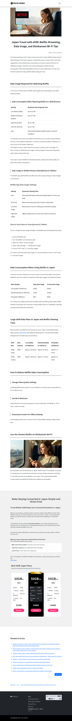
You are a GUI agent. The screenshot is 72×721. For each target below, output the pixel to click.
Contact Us (15, 696)
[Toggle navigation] (60, 3)
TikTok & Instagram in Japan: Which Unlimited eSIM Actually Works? (31, 662)
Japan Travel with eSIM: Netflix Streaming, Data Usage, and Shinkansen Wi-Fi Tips (38, 684)
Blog (18, 684)
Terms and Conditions (34, 701)
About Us (30, 706)
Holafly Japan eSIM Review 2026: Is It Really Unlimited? (28, 668)
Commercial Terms (33, 699)
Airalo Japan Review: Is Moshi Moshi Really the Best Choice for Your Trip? (33, 665)
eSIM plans (23, 333)
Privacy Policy (32, 704)
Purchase (19, 610)
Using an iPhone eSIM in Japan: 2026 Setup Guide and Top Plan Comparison (33, 653)
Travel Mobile (24, 718)
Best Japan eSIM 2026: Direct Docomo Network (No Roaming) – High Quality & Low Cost (37, 656)
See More (58, 674)
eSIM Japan (13, 560)
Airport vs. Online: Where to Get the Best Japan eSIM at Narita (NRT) (31, 659)
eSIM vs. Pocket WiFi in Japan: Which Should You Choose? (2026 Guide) (32, 671)
